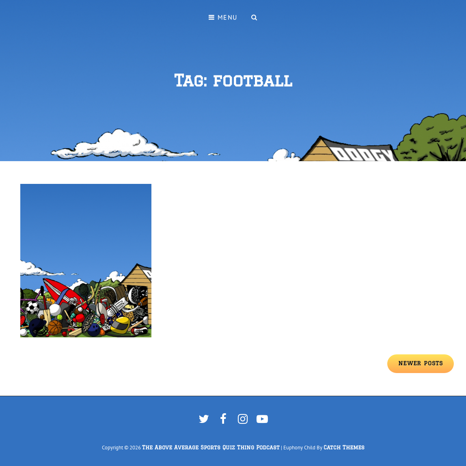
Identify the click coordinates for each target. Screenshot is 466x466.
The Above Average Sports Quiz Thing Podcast (211, 447)
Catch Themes (344, 447)
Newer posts (420, 363)
